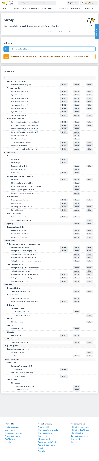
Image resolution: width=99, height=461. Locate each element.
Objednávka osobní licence (80, 427)
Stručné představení (12, 427)
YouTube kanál (10, 439)
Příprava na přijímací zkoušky (48, 430)
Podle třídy (87, 8)
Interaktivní (33, 8)
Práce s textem (47, 8)
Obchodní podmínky (78, 433)
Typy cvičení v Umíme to (46, 445)
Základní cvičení (18, 8)
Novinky (8, 442)
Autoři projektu (10, 430)
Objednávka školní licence (80, 430)
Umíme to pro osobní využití (47, 442)
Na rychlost (62, 8)
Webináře (41, 451)
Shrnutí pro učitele (44, 439)
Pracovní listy (43, 436)
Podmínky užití (76, 439)
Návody (41, 448)
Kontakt (73, 442)
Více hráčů (74, 8)
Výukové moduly (44, 427)
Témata (4, 8)
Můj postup (72, 3)
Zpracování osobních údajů (80, 436)
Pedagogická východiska (13, 433)
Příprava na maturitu (45, 433)
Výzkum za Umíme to (12, 436)
